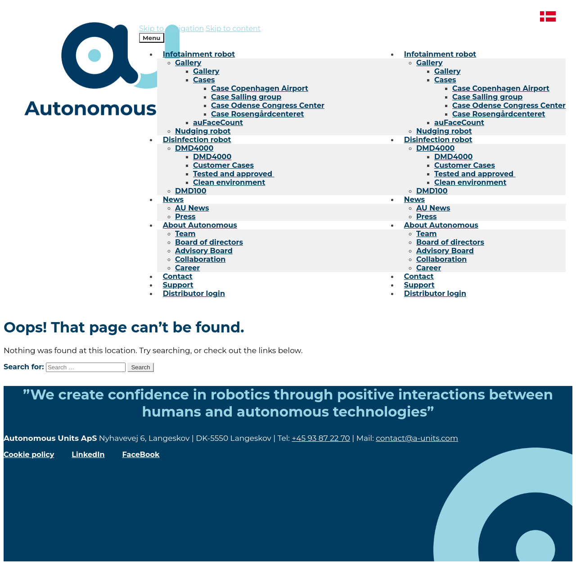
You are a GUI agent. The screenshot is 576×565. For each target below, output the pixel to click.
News (414, 199)
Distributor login (435, 293)
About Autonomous (441, 225)
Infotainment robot (440, 54)
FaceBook (140, 454)
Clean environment (470, 182)
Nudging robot (444, 131)
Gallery (429, 62)
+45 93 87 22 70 (321, 438)
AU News (433, 208)
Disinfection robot (438, 139)
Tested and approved (475, 174)
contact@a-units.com (417, 438)
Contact (419, 276)
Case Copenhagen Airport (500, 88)
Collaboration (441, 259)
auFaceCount (459, 122)
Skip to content (233, 28)
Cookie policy (29, 454)
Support (419, 285)
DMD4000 (435, 148)
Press (426, 216)
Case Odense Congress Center (509, 105)
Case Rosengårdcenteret (498, 114)
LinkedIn (88, 454)
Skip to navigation (171, 28)
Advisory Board (445, 251)
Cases (445, 80)
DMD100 (432, 191)
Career (428, 268)
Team (426, 233)
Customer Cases (464, 165)
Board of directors (450, 242)
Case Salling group (487, 97)
